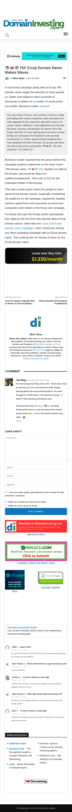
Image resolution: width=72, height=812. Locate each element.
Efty (15, 590)
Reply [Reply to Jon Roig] (18, 421)
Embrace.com (47, 755)
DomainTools (16, 748)
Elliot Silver (19, 78)
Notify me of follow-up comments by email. (27, 502)
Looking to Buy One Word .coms (36, 561)
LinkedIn (45, 358)
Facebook (35, 358)
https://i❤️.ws (43, 406)
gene (14, 711)
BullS (14, 647)
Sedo (12, 764)
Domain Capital (48, 743)
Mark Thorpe (17, 663)
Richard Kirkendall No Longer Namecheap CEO (47, 663)
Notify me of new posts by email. (22, 506)
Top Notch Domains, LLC (46, 344)
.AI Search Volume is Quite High (36, 677)
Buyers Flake (25, 647)
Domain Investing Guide (22, 627)
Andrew (15, 677)
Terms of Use (39, 350)
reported (44, 106)
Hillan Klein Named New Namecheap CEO (44, 694)
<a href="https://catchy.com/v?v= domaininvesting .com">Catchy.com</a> (36, 256)
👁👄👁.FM (35, 169)
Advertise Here (36, 533)
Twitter (26, 358)
